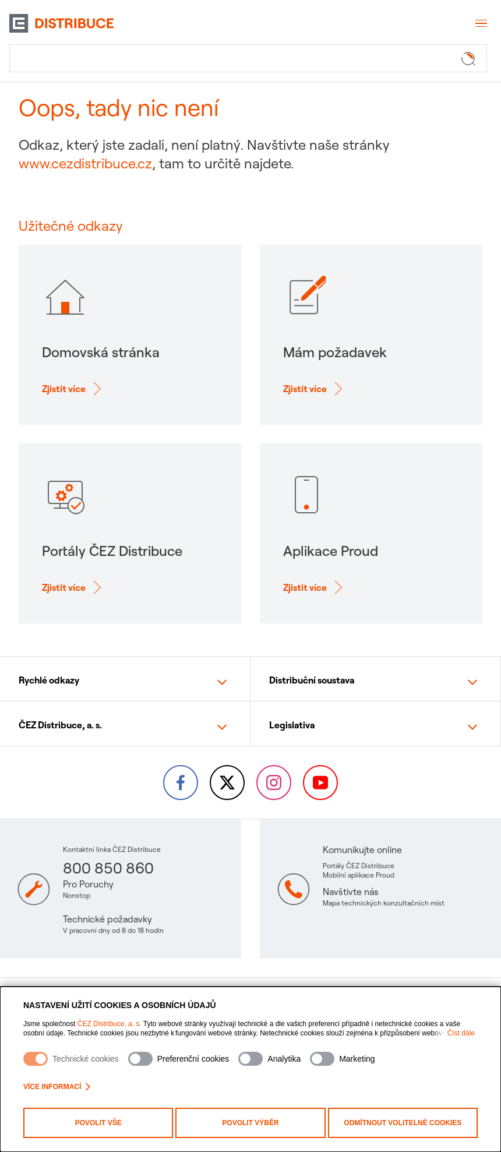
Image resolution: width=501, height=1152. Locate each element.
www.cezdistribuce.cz (85, 163)
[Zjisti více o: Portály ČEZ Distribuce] (73, 587)
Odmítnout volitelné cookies (402, 1123)
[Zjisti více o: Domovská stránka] (73, 389)
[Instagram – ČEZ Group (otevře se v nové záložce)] (273, 782)
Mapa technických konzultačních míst (383, 903)
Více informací (56, 1087)
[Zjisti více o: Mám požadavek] (314, 389)
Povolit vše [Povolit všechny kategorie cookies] (98, 1123)
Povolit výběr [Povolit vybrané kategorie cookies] (250, 1123)
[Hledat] (248, 58)
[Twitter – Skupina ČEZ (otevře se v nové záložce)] (227, 782)
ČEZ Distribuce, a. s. (109, 1024)
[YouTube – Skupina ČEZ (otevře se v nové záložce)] (320, 782)
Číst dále (461, 1033)
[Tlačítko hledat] (470, 58)
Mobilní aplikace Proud (358, 875)
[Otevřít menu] (480, 23)
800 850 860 (108, 868)
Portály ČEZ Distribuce (358, 865)
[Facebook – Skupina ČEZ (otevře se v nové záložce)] (180, 782)
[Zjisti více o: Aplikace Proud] (314, 587)
